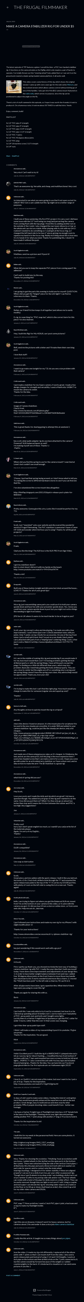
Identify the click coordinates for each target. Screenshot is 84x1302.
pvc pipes (66, 1238)
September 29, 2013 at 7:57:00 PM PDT (27, 1087)
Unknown (17, 197)
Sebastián (17, 821)
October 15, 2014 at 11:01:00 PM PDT (27, 1242)
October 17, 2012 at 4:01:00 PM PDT (26, 912)
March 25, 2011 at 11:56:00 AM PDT (26, 498)
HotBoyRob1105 (20, 898)
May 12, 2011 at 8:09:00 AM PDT (25, 554)
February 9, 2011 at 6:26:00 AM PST (26, 416)
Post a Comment (13, 1275)
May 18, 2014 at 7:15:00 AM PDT (25, 1148)
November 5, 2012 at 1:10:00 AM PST (26, 952)
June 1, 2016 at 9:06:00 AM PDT (24, 1270)
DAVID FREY (18, 183)
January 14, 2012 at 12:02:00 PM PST (26, 837)
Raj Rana (16, 561)
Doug (16, 584)
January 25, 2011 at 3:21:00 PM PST (26, 337)
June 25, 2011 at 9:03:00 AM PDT (25, 620)
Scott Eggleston (19, 250)
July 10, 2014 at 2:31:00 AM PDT (24, 1228)
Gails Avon (17, 423)
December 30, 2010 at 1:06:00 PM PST (27, 300)
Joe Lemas (17, 788)
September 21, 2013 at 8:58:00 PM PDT (27, 1069)
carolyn (16, 655)
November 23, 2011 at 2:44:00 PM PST (27, 767)
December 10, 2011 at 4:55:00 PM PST (27, 781)
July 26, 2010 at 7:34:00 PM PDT (24, 190)
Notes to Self (18, 706)
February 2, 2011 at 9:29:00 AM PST (26, 374)
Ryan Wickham (19, 330)
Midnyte (70, 85)
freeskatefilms (19, 944)
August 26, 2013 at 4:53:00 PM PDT (26, 1043)
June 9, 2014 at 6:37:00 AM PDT (24, 1211)
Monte (16, 288)
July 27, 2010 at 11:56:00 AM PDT (25, 208)
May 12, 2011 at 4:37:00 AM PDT (25, 536)
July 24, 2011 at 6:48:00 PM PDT (24, 699)
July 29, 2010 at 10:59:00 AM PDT (25, 244)
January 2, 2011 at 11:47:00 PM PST (26, 323)
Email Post (15, 156)
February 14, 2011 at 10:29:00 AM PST (27, 430)
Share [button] (8, 156)
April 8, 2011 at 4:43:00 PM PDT (24, 514)
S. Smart (16, 458)
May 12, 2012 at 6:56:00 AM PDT (25, 865)
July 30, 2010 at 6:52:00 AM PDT (24, 258)
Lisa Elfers (17, 1218)
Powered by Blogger (42, 1290)
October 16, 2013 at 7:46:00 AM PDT (26, 1125)
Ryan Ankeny (18, 505)
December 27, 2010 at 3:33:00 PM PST (27, 281)
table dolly (30, 94)
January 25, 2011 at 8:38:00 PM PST (26, 358)
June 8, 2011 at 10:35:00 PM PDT (25, 594)
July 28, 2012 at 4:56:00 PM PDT (24, 891)
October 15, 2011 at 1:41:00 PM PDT (26, 744)
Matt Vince (48, 1295)
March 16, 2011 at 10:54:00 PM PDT (26, 451)
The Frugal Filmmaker (40, 7)
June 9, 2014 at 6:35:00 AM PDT (24, 1193)
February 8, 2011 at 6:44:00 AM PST (26, 395)
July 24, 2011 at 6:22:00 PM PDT (24, 678)
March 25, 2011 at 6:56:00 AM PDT (25, 468)
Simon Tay (17, 919)
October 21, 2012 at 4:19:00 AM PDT (26, 938)
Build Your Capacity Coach (23, 1094)
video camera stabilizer (64, 1224)
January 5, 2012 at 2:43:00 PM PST (25, 814)
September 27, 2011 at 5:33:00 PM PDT (27, 713)
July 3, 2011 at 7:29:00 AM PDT (24, 648)
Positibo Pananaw (20, 1235)
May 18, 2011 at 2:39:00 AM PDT (25, 578)
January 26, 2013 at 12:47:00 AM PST (26, 1001)
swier (15, 626)
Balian (16, 264)
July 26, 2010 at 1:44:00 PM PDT (24, 176)
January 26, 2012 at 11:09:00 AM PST (26, 851)
